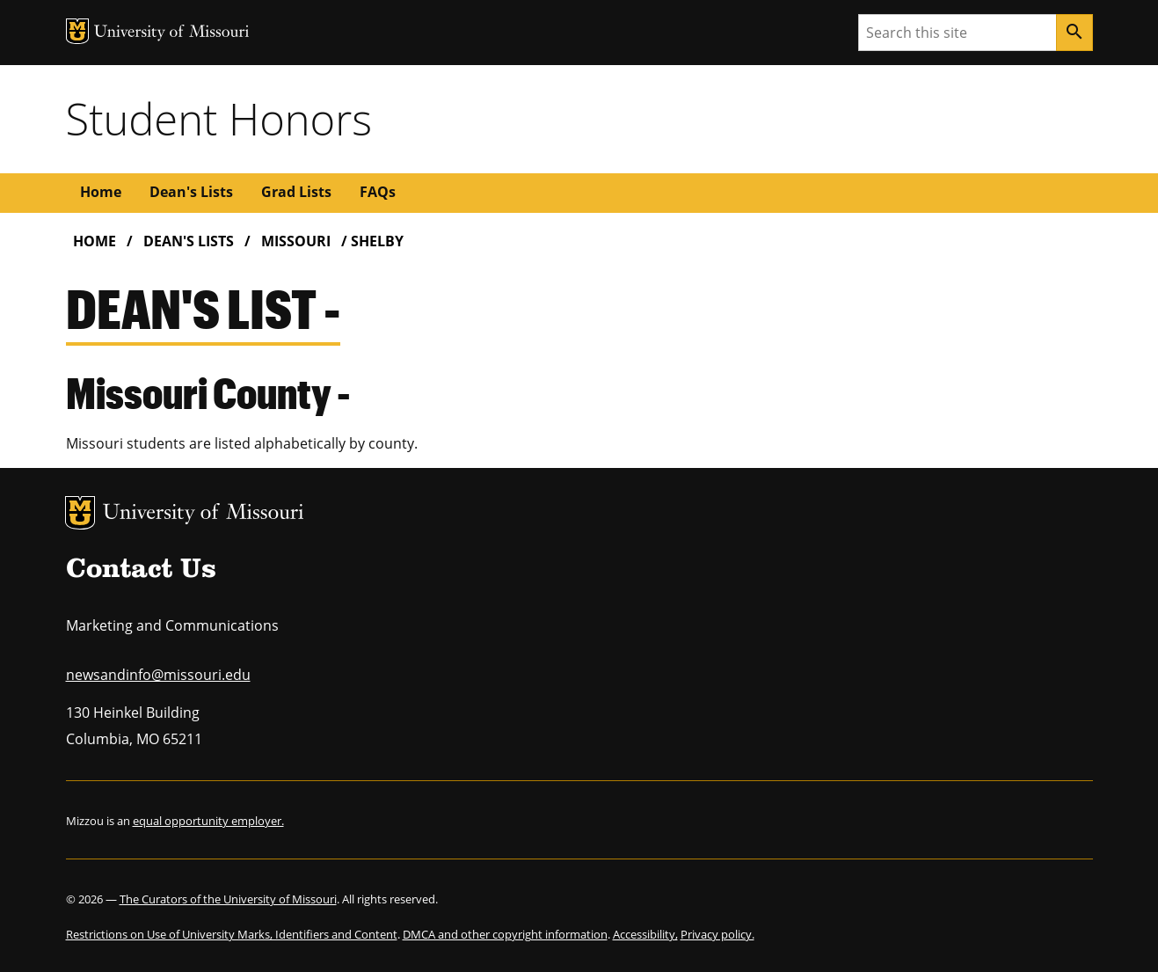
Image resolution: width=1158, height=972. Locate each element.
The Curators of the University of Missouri (228, 899)
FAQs (378, 191)
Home (100, 191)
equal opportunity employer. (208, 821)
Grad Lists (296, 191)
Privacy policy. (717, 934)
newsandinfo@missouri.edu (158, 674)
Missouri (296, 241)
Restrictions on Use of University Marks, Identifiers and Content (231, 934)
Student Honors (219, 119)
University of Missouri (203, 514)
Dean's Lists (191, 191)
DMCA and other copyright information (505, 934)
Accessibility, (645, 934)
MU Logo (80, 513)
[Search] (1074, 32)
